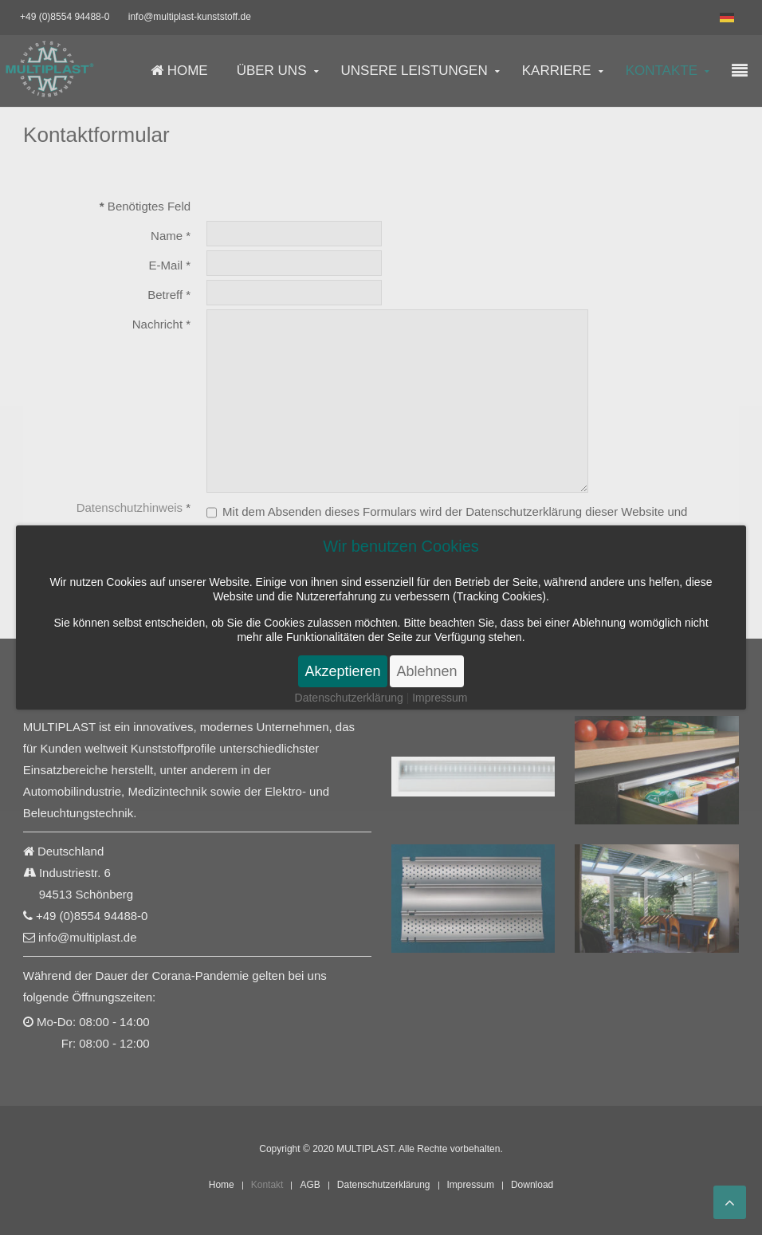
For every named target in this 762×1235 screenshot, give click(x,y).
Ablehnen (426, 671)
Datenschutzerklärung (349, 697)
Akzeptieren (342, 671)
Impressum (439, 697)
